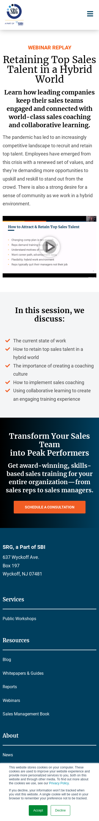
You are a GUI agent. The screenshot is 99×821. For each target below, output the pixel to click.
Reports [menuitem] (10, 686)
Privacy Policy (59, 783)
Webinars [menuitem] (11, 700)
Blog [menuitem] (7, 659)
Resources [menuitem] (16, 640)
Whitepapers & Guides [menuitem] (23, 673)
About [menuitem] (10, 735)
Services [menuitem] (13, 599)
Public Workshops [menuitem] (19, 618)
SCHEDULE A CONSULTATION (49, 507)
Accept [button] (38, 810)
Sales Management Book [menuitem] (26, 713)
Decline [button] (60, 810)
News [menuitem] (8, 754)
